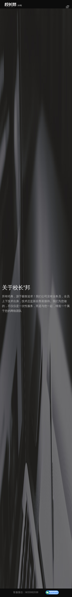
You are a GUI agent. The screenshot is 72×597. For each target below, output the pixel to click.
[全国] (20, 5)
